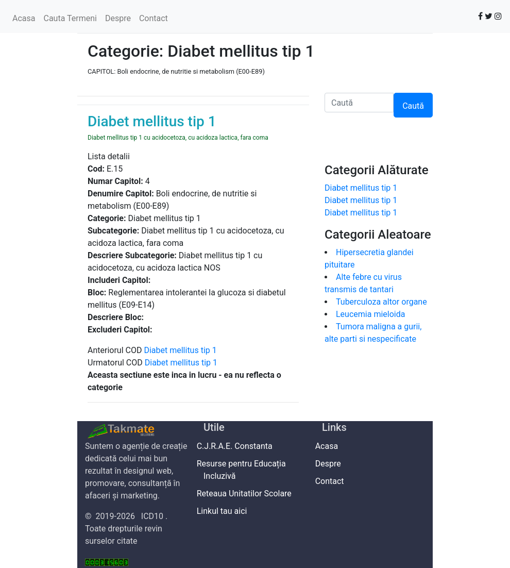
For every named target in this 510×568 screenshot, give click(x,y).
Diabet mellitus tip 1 (180, 350)
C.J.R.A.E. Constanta (238, 446)
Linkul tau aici (225, 511)
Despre (118, 18)
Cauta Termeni (69, 18)
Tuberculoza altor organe (381, 302)
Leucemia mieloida (370, 314)
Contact (153, 18)
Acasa (23, 18)
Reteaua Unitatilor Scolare (247, 493)
